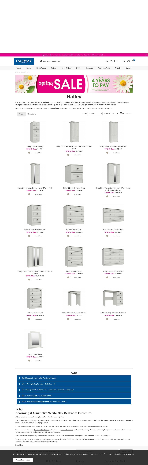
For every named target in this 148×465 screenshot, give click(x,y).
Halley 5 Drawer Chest (35, 259)
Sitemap (80, 444)
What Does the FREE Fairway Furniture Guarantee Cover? (44, 348)
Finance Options (81, 412)
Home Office (66, 15)
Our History (20, 412)
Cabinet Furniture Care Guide (114, 430)
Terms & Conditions (47, 444)
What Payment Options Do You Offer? (36, 342)
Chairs (28, 15)
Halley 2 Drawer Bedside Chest (74, 135)
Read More (19, 392)
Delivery (49, 423)
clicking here (129, 454)
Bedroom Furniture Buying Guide (116, 419)
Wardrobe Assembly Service (85, 417)
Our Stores (20, 414)
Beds (78, 15)
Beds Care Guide (110, 433)
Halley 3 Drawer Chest (74, 176)
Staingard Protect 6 (82, 414)
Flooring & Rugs (104, 15)
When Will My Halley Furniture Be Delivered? (38, 331)
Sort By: (92, 60)
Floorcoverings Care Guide (114, 436)
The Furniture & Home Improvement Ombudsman (29, 421)
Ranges (128, 15)
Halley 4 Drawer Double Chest (113, 218)
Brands (117, 15)
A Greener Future (23, 425)
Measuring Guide (52, 417)
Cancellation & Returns (53, 420)
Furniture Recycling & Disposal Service (88, 420)
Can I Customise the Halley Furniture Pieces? (39, 325)
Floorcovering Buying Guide (114, 425)
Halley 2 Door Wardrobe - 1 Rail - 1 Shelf (113, 93)
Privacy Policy (60, 444)
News (19, 427)
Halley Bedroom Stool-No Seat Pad (74, 259)
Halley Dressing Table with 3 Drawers (113, 259)
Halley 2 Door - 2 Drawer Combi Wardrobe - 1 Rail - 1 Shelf (74, 94)
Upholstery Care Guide (112, 427)
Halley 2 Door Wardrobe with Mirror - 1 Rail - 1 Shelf (35, 135)
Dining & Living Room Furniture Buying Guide (117, 415)
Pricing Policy (34, 444)
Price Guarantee (22, 444)
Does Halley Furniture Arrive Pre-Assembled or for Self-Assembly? (48, 336)
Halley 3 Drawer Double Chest (113, 176)
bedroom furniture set (41, 376)
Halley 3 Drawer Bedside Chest (35, 176)
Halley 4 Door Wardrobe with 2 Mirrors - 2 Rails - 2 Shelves (35, 219)
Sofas (19, 15)
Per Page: (111, 60)
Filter (21, 61)
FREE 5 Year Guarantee (54, 414)
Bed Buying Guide (111, 422)
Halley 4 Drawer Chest (74, 218)
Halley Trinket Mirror (35, 301)
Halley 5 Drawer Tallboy (35, 93)
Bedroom (89, 15)
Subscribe (126, 398)
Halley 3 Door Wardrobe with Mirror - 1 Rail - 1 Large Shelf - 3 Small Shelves (113, 136)
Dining (53, 15)
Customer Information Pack (55, 412)
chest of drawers (67, 376)
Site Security (71, 444)
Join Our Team (22, 417)
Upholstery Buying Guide (113, 412)
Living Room (41, 15)
